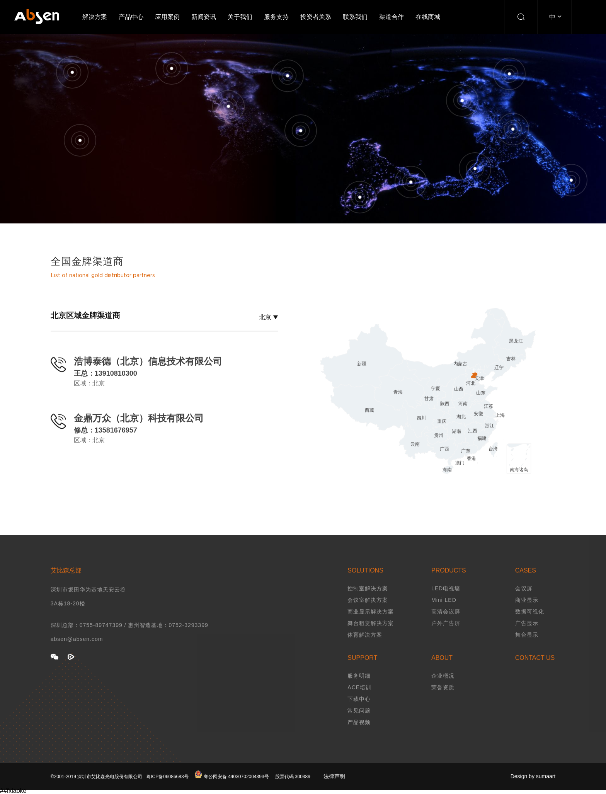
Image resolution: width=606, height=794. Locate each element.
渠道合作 (391, 17)
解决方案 (94, 17)
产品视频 (359, 734)
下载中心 (359, 711)
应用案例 (167, 17)
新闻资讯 (203, 17)
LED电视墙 (445, 600)
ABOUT (442, 669)
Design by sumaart (533, 788)
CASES (525, 582)
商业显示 (526, 612)
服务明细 (359, 688)
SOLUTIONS (365, 582)
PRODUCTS (448, 582)
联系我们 (355, 17)
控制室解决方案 (367, 600)
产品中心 (131, 17)
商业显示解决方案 (370, 623)
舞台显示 (526, 647)
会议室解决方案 (367, 612)
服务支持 (276, 17)
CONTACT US (535, 669)
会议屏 (524, 600)
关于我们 (240, 17)
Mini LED (443, 612)
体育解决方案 (364, 647)
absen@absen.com (77, 651)
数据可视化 (529, 623)
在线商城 (427, 17)
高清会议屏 (445, 623)
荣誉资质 (442, 699)
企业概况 (442, 688)
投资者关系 (315, 17)
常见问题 (359, 722)
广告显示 (526, 635)
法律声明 (334, 788)
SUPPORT (362, 669)
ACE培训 (359, 699)
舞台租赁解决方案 (370, 635)
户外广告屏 (445, 635)
